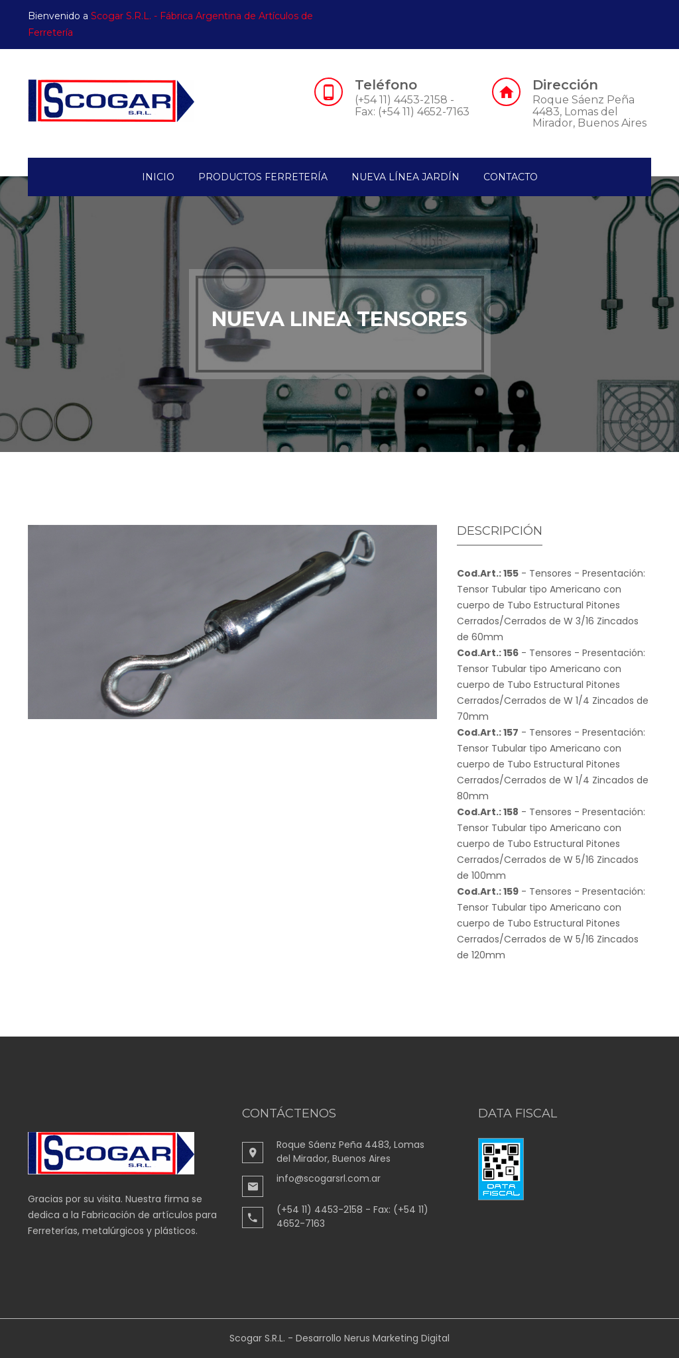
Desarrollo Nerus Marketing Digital (373, 1338)
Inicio (158, 177)
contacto (510, 177)
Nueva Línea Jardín (405, 177)
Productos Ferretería (263, 177)
